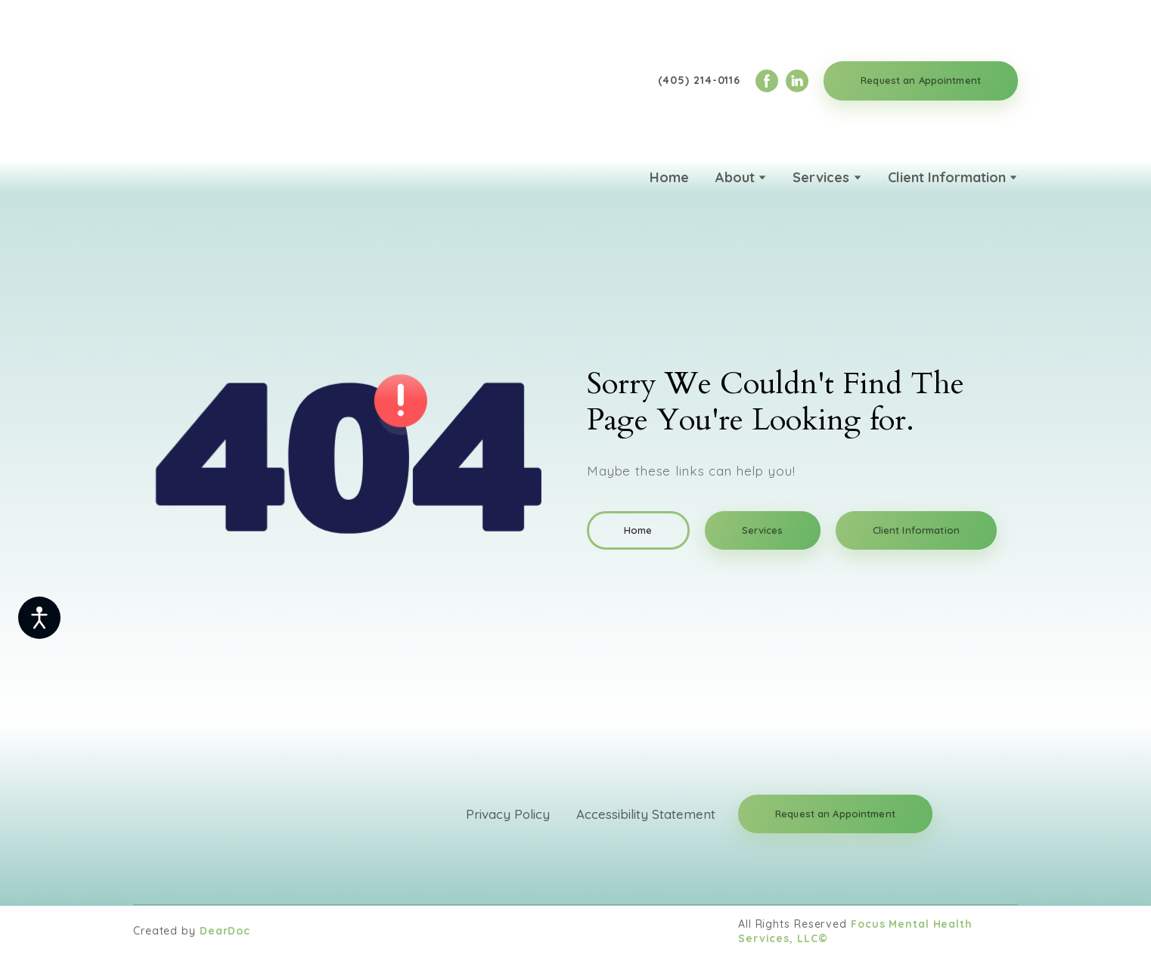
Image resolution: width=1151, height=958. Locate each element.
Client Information (947, 177)
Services (821, 177)
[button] (766, 81)
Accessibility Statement (645, 814)
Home (669, 177)
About (735, 177)
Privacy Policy (508, 814)
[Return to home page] (212, 81)
